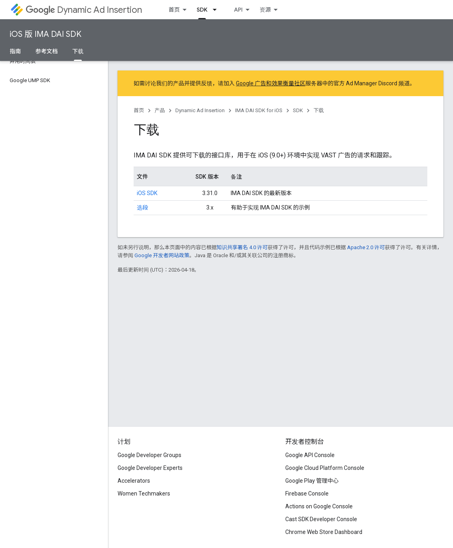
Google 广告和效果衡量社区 (270, 83)
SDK (298, 110)
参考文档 (46, 51)
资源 (265, 9)
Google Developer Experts (150, 468)
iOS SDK (147, 193)
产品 (159, 110)
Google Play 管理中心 (312, 480)
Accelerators (134, 480)
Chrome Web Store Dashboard (323, 532)
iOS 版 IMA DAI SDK (45, 34)
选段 (142, 207)
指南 (15, 51)
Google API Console (310, 455)
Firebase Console (307, 493)
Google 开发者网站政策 (161, 255)
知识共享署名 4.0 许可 (242, 247)
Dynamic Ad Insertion (84, 9)
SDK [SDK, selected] (202, 9)
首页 (174, 9)
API (238, 9)
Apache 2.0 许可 (366, 247)
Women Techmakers (144, 493)
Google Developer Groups (149, 455)
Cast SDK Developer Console (321, 519)
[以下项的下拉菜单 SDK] (217, 9)
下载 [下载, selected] (77, 51)
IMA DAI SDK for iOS (258, 110)
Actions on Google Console (319, 506)
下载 (318, 110)
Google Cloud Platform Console (324, 468)
